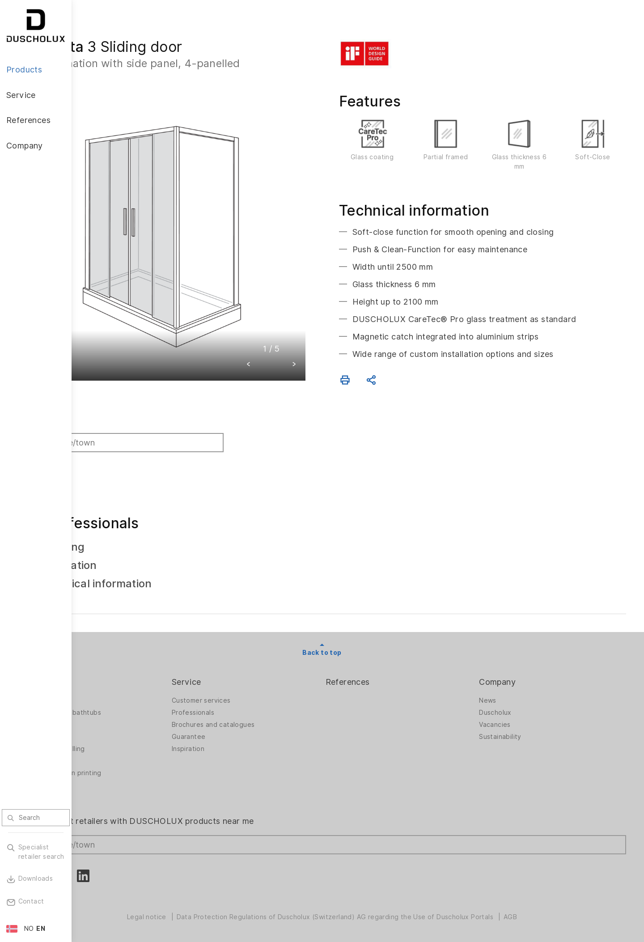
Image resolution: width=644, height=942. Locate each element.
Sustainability (518, 732)
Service (240, 677)
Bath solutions (112, 720)
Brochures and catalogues (267, 720)
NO (29, 928)
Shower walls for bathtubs (131, 708)
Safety (100, 780)
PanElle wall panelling (123, 744)
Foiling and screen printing (131, 768)
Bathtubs (103, 732)
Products (107, 677)
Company (515, 677)
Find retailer (116, 417)
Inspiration (241, 744)
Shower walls (110, 696)
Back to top (357, 648)
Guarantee (242, 732)
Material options (115, 792)
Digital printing (112, 756)
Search (108, 459)
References (383, 677)
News (505, 696)
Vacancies (513, 720)
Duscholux (513, 708)
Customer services (254, 696)
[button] (284, 329)
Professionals (246, 708)
